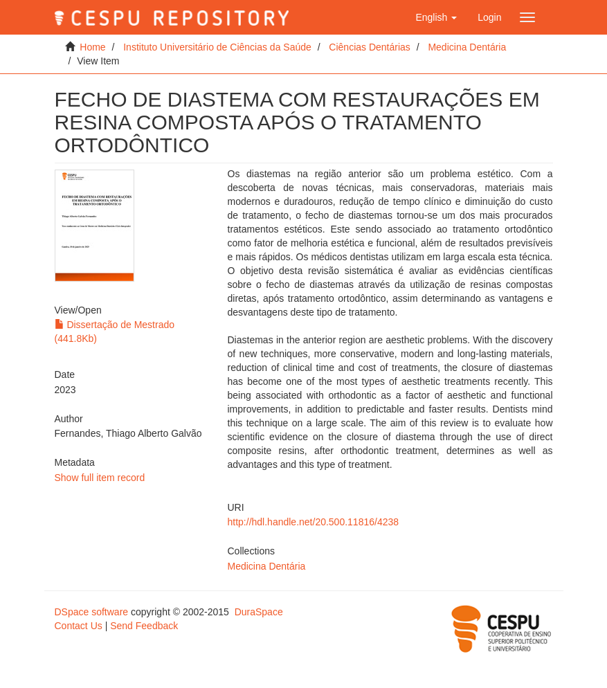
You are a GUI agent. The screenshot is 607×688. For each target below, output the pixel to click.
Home (92, 47)
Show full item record (100, 477)
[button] (436, 17)
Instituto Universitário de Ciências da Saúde (217, 47)
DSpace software (92, 611)
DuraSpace (259, 611)
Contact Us (78, 625)
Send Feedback (144, 625)
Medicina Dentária (467, 47)
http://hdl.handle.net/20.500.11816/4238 (313, 521)
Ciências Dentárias (369, 47)
